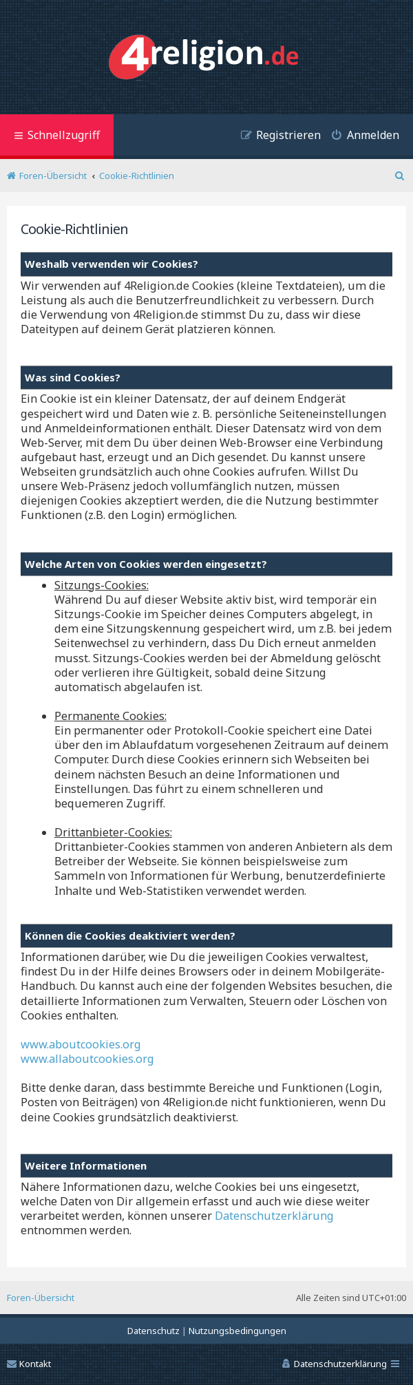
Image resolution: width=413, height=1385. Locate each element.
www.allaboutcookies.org (87, 1059)
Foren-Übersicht (40, 1297)
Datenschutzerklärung (274, 1216)
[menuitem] (360, 136)
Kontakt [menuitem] (29, 1363)
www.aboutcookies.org (81, 1044)
